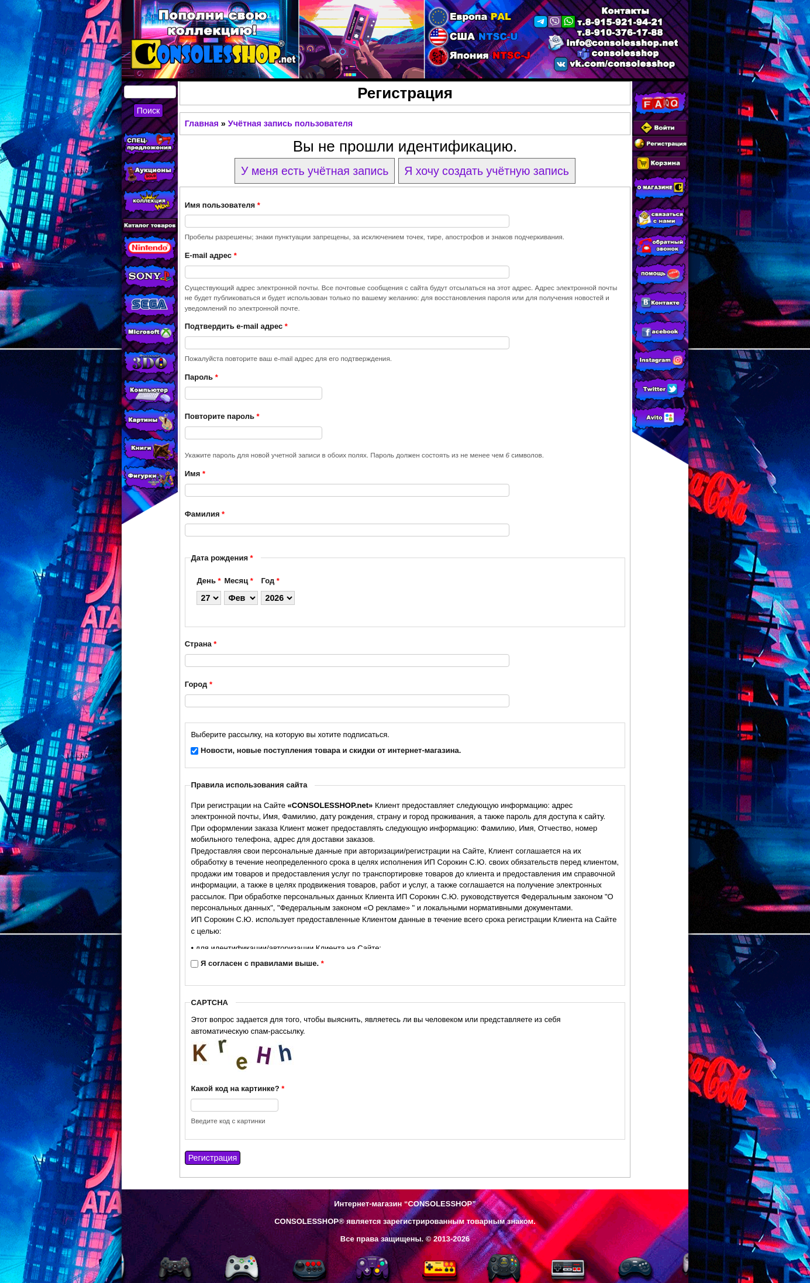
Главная (202, 123)
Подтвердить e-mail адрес (236, 326)
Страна (201, 643)
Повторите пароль (222, 416)
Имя (195, 473)
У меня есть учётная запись (314, 170)
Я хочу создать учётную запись (486, 170)
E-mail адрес (211, 255)
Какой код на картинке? (237, 1088)
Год (270, 580)
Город (198, 684)
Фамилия (205, 514)
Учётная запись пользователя (290, 123)
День (208, 580)
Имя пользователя (222, 205)
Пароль (201, 377)
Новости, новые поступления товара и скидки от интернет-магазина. (331, 750)
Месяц (238, 580)
